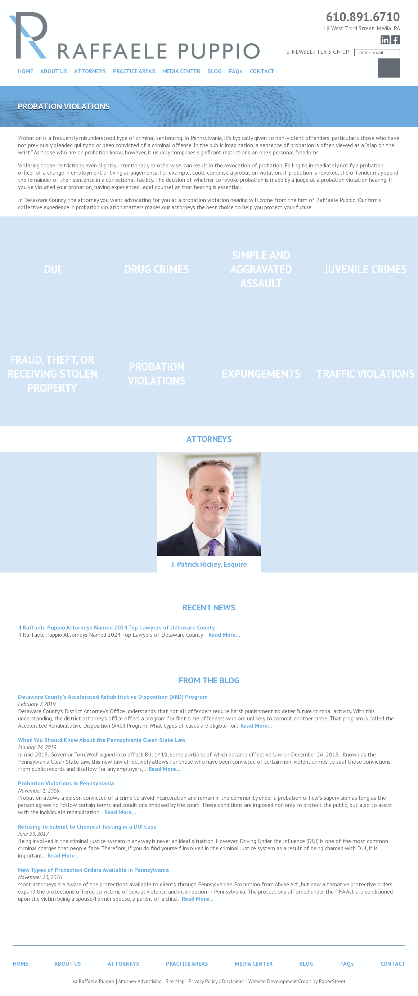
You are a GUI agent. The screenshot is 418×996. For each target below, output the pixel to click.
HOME (25, 71)
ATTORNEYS (90, 71)
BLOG (214, 71)
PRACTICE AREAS (134, 71)
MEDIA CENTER (181, 71)
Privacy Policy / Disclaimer (216, 981)
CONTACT (262, 71)
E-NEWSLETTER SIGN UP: (318, 51)
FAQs (236, 71)
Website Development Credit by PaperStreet (296, 981)
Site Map (175, 981)
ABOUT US (53, 71)
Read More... (224, 634)
